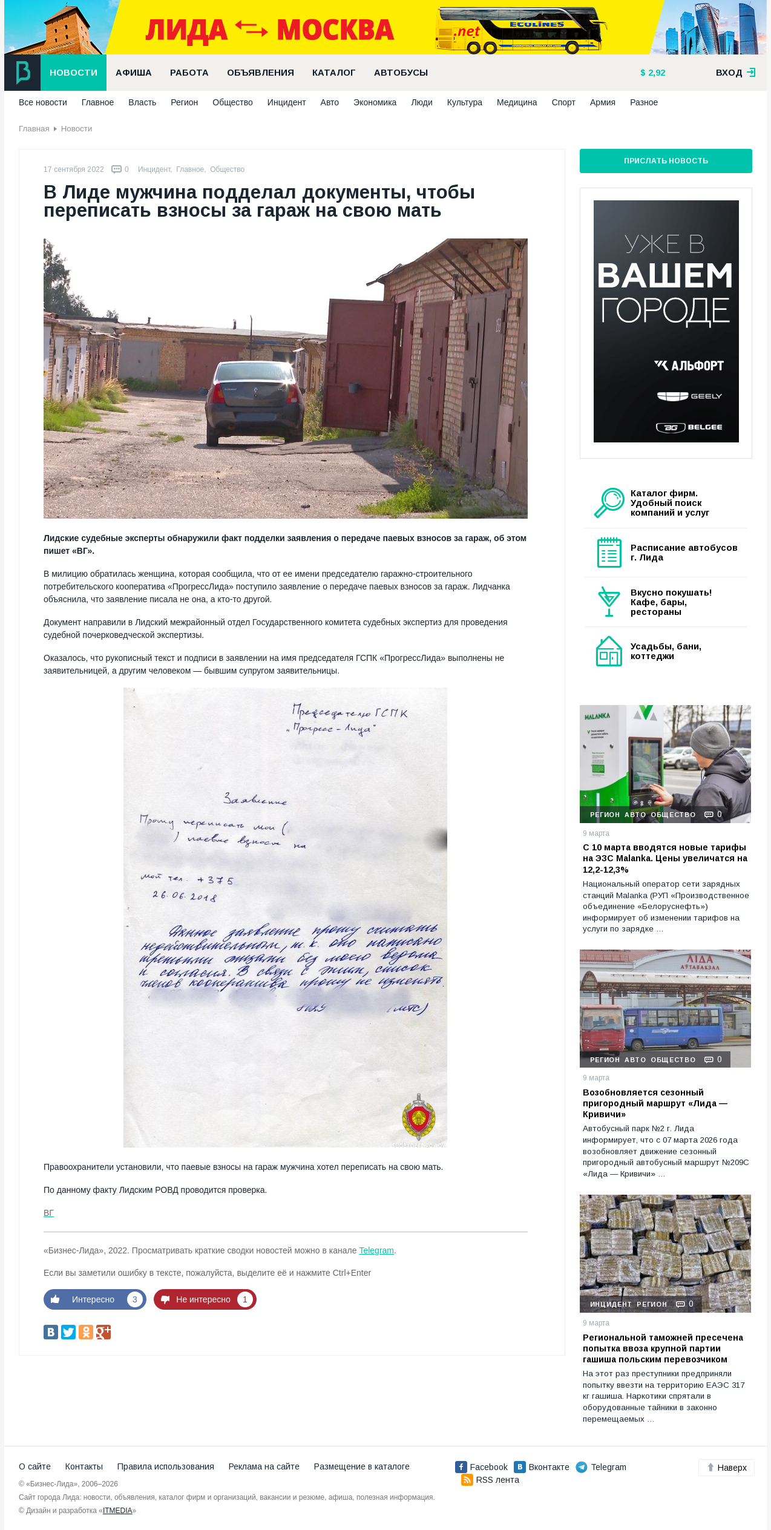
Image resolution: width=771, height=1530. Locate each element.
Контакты (84, 1466)
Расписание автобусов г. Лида (684, 552)
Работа (189, 72)
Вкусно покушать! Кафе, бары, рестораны (671, 602)
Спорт (564, 102)
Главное (98, 102)
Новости (73, 72)
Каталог (334, 72)
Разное (644, 102)
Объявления (260, 72)
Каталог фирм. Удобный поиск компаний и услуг (670, 502)
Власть (142, 102)
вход (736, 72)
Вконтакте (541, 1467)
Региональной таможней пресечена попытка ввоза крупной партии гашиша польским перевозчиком (663, 1348)
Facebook (481, 1467)
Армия (602, 102)
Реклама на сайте (264, 1466)
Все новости (43, 102)
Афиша (134, 72)
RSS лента (490, 1480)
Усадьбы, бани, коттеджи (666, 651)
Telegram (376, 1250)
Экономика (374, 102)
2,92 (655, 72)
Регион (184, 102)
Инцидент (286, 102)
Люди (421, 102)
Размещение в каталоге (362, 1466)
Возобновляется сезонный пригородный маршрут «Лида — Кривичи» (655, 1103)
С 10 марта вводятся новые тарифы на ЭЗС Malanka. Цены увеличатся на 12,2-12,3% (665, 858)
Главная (34, 128)
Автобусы (401, 72)
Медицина (517, 102)
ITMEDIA (118, 1510)
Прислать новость (666, 161)
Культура (464, 102)
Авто (330, 102)
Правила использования (165, 1466)
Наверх (726, 1468)
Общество (232, 102)
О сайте (35, 1466)
